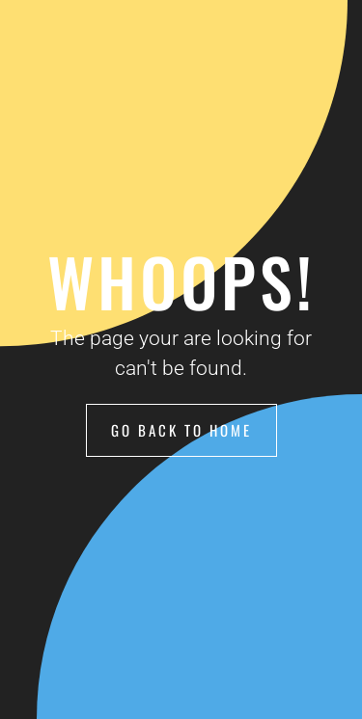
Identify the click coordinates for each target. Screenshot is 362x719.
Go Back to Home (181, 429)
